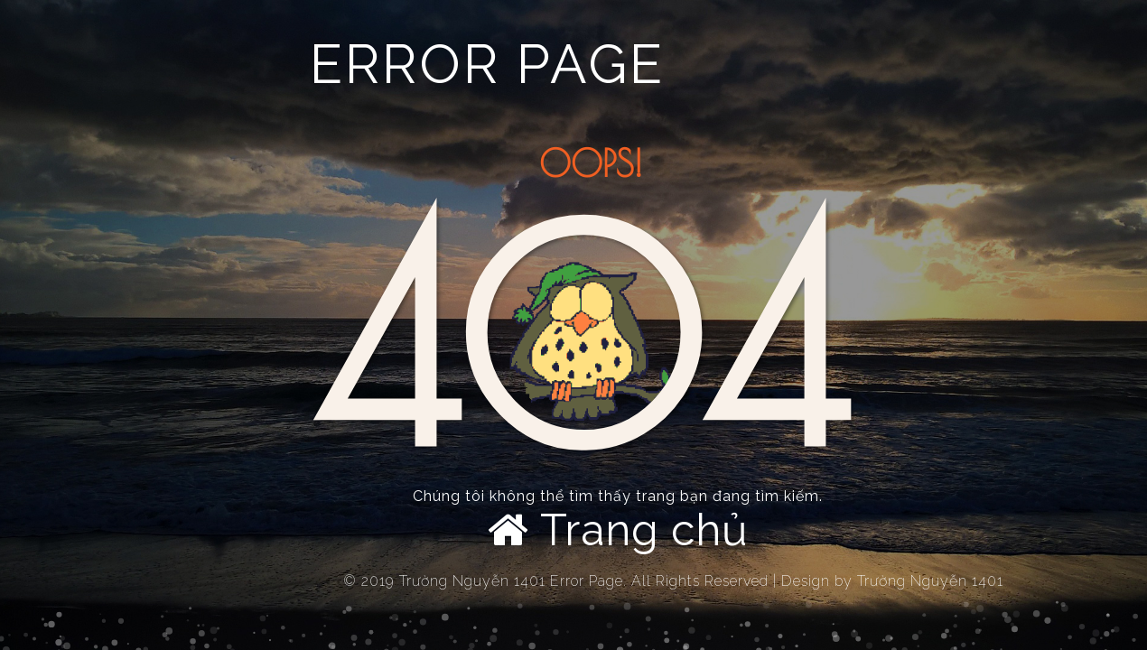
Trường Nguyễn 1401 (930, 581)
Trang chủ (618, 530)
